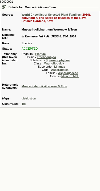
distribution (29, 98)
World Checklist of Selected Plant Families (51, 14)
